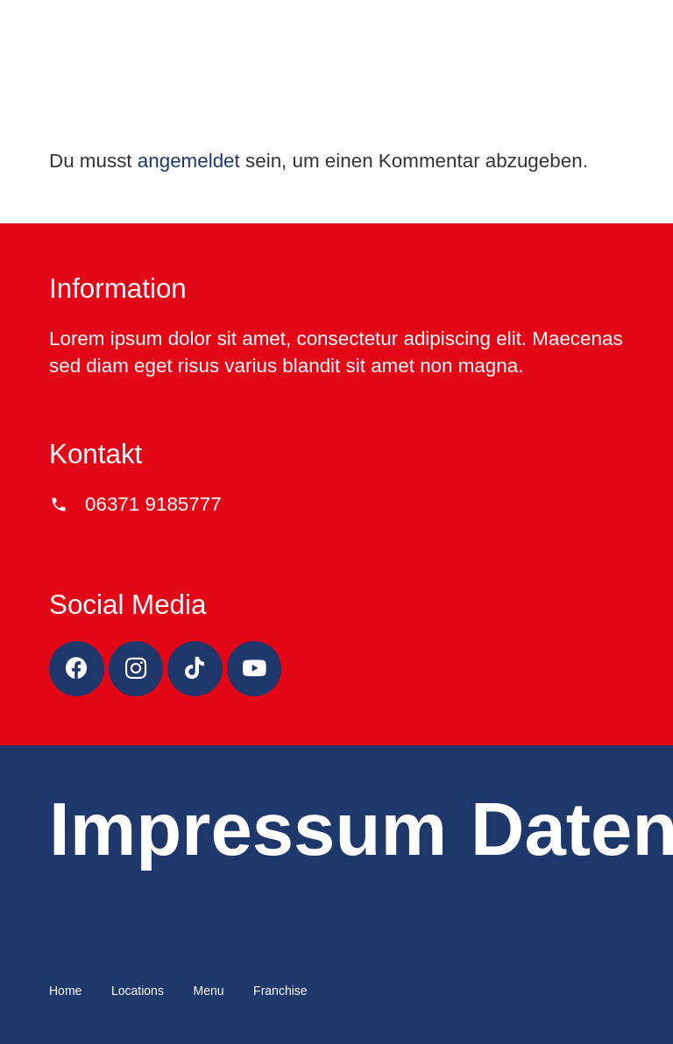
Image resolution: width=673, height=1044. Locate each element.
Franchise (280, 991)
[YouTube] (254, 668)
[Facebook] (76, 668)
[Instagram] (136, 668)
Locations (137, 991)
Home (65, 991)
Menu (208, 991)
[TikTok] (195, 668)
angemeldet (189, 161)
